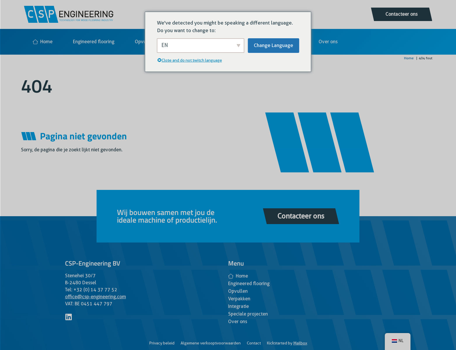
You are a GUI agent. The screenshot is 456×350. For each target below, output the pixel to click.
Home (43, 41)
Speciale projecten (248, 314)
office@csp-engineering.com (95, 296)
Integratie (238, 306)
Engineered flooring (93, 41)
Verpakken (239, 299)
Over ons (328, 41)
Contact (254, 343)
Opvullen (144, 41)
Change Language (273, 45)
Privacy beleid (161, 343)
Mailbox (300, 343)
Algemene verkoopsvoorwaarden (211, 343)
